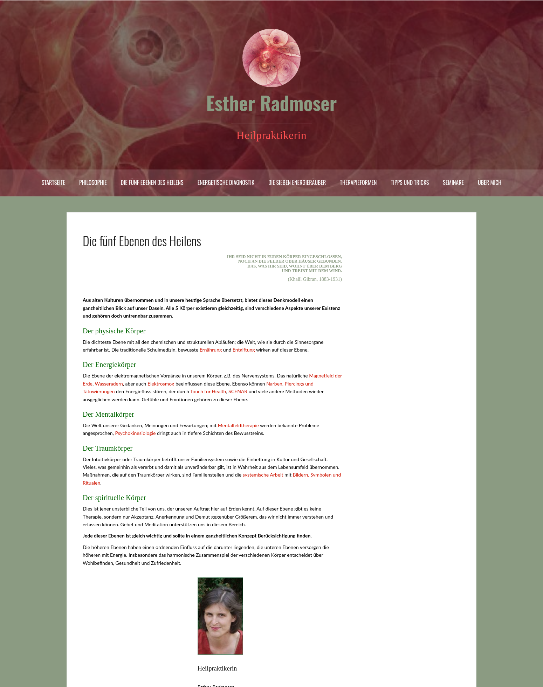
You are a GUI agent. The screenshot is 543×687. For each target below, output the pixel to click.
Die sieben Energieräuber (297, 182)
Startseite (53, 182)
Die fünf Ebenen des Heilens (152, 182)
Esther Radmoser (271, 103)
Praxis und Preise (102, 633)
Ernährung (211, 350)
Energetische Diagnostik (226, 182)
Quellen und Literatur (107, 652)
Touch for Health (208, 391)
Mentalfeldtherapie (238, 425)
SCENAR (237, 391)
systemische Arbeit (263, 475)
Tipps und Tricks (410, 182)
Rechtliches (96, 643)
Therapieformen (358, 182)
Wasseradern (109, 384)
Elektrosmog (160, 384)
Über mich (489, 182)
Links (89, 624)
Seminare (453, 182)
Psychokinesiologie (135, 433)
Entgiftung (244, 350)
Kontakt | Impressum (106, 661)
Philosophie (93, 182)
